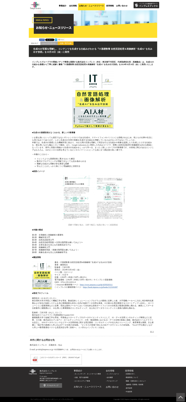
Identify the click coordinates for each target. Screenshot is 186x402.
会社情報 (73, 6)
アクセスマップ (52, 385)
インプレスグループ (66, 399)
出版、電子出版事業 (81, 377)
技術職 (141, 384)
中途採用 (129, 392)
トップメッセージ (113, 374)
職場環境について (132, 377)
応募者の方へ (130, 374)
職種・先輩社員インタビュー (136, 381)
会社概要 (110, 377)
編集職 (128, 384)
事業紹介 (62, 6)
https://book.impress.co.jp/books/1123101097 (100, 287)
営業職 (134, 384)
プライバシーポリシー (50, 399)
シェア (42, 39)
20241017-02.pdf (73, 357)
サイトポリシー (35, 399)
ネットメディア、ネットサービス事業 (88, 374)
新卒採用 (129, 388)
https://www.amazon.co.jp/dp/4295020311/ (96, 285)
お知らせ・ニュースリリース (91, 6)
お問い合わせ (122, 6)
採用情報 (110, 6)
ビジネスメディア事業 (82, 381)
